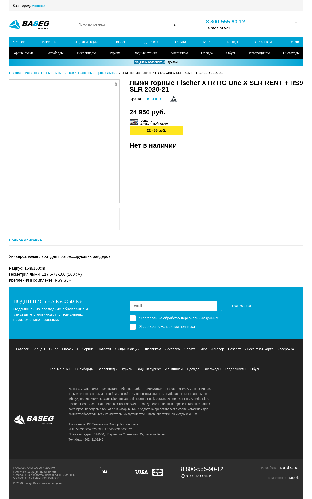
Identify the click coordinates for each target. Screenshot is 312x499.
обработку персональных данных (190, 318)
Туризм (114, 53)
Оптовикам (263, 42)
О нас (53, 349)
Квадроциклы (259, 53)
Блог (206, 42)
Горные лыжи (23, 53)
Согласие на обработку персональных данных (44, 474)
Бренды (232, 42)
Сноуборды (54, 53)
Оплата (180, 42)
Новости (121, 42)
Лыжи (69, 73)
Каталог (19, 42)
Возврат (234, 349)
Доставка (151, 42)
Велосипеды (86, 53)
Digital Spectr (289, 467)
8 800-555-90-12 (225, 21)
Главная (15, 73)
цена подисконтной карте (154, 122)
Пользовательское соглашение (34, 467)
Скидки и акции (86, 42)
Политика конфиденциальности (34, 472)
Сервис (294, 42)
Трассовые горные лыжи (96, 73)
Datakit (294, 478)
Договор (217, 349)
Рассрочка (286, 349)
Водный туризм (145, 53)
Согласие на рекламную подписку (36, 477)
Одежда (207, 53)
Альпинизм (179, 53)
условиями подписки (178, 326)
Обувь (231, 53)
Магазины (49, 42)
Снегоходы (291, 53)
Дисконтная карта (259, 349)
